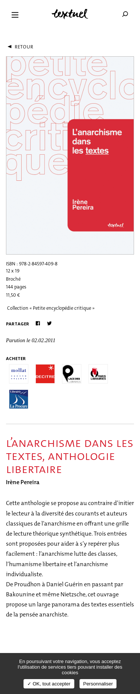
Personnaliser (98, 684)
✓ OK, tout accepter (49, 684)
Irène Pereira (23, 482)
